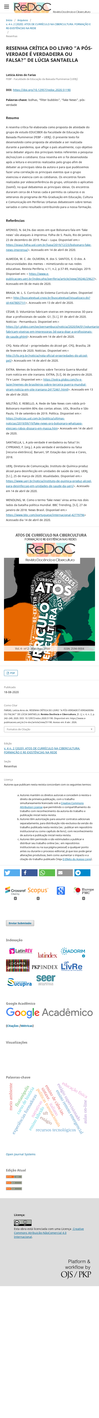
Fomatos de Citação (18, 729)
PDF (12, 673)
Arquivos (22, 20)
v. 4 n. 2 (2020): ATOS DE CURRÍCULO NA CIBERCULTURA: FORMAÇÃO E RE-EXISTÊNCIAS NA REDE (48, 26)
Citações (13, 1026)
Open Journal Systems (21, 1154)
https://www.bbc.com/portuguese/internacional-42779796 (45, 515)
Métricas (27, 1026)
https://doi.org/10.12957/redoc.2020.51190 (42, 90)
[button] (12, 872)
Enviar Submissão (20, 923)
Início (9, 20)
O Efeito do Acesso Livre (76, 859)
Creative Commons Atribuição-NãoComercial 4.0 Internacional (49, 1233)
